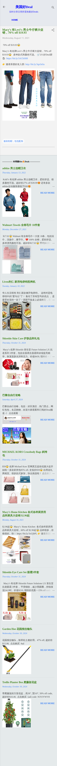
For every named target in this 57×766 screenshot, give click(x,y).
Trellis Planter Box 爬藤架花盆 (19, 682)
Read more (47, 193)
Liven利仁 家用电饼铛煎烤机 (18, 281)
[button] (53, 30)
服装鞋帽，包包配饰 (13, 141)
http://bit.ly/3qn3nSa (34, 64)
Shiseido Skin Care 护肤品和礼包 (21, 338)
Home (15, 20)
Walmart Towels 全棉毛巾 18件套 (21, 225)
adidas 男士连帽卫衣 (14, 168)
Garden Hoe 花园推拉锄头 (17, 629)
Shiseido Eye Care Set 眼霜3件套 (20, 572)
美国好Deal (24, 7)
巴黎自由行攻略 (11, 395)
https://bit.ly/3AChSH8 (17, 58)
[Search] (53, 7)
